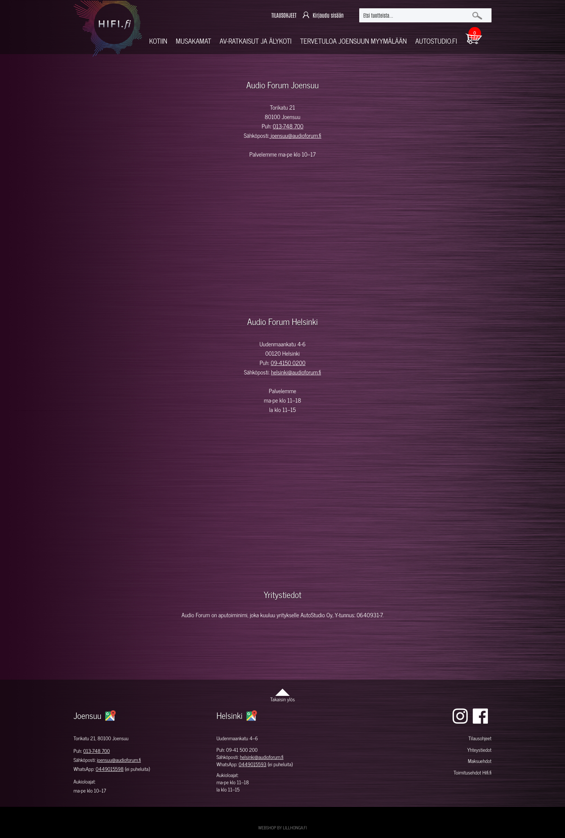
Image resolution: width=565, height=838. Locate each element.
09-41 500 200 (242, 750)
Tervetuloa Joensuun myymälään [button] (353, 41)
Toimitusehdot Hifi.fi (472, 772)
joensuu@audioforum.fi (296, 135)
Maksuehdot (479, 761)
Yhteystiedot (479, 750)
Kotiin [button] (158, 41)
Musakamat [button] (193, 41)
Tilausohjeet (479, 738)
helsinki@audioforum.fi (296, 372)
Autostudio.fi (436, 41)
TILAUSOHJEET (283, 15)
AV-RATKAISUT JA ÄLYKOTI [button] (256, 41)
